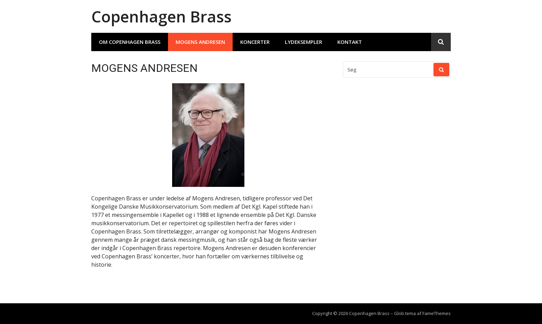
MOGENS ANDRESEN (200, 41)
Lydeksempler (303, 41)
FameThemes (436, 313)
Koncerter (255, 41)
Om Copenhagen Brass (129, 41)
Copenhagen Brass (161, 16)
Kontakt (349, 41)
